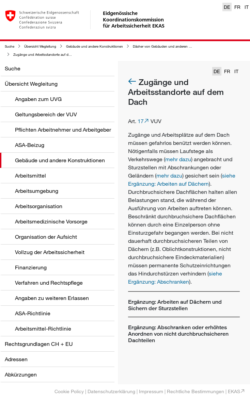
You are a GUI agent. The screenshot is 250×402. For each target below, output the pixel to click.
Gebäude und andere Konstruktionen (94, 46)
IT (247, 7)
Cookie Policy (69, 391)
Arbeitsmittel (30, 175)
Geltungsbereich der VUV (46, 114)
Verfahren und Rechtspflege (49, 282)
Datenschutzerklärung (111, 391)
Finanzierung (31, 267)
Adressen (16, 359)
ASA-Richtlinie (32, 313)
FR (237, 7)
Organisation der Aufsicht (46, 236)
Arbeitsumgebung (36, 190)
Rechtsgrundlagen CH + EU (39, 343)
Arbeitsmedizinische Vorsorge (51, 221)
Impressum (151, 391)
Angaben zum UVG (38, 99)
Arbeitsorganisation (38, 206)
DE (227, 7)
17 (141, 121)
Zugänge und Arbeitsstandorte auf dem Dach (47, 54)
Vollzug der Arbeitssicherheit (49, 252)
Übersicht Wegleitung (40, 46)
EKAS (234, 391)
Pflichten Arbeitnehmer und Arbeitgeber (63, 129)
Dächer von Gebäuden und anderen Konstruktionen (172, 46)
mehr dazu (178, 159)
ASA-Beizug (29, 144)
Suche (9, 46)
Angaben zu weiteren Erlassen (52, 298)
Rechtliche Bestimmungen (195, 391)
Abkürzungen (21, 374)
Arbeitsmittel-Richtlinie (43, 328)
